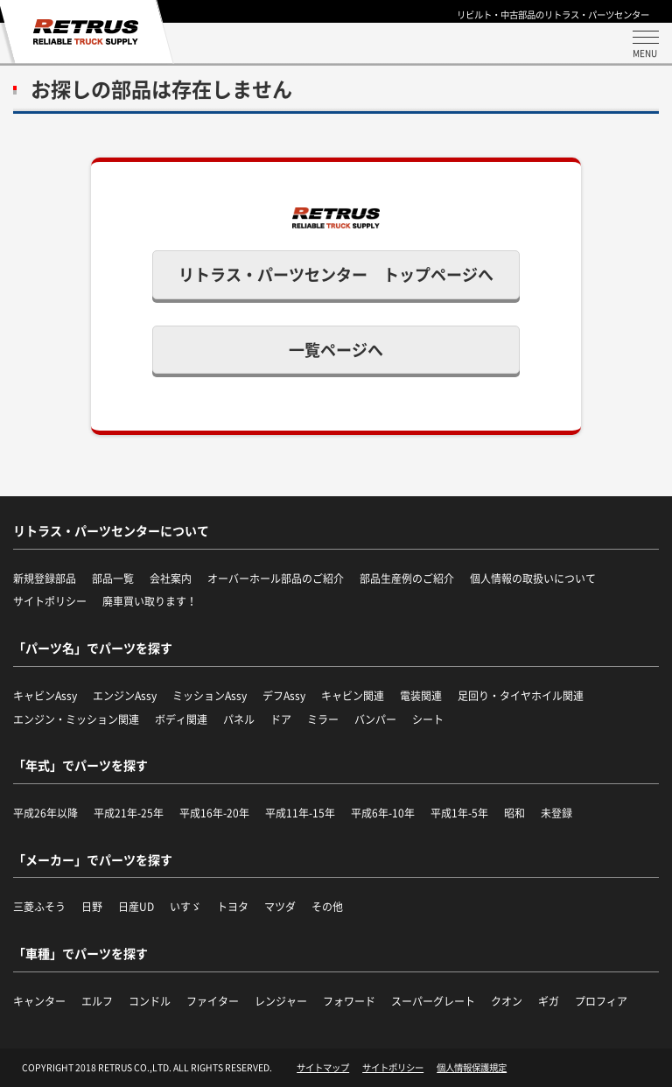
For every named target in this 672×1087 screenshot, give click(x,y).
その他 (327, 907)
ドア (280, 719)
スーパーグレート (433, 1001)
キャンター (39, 1001)
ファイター (212, 1001)
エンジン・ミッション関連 (76, 719)
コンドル (150, 1001)
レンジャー (281, 1001)
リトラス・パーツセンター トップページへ (336, 274)
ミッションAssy (209, 696)
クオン (506, 1001)
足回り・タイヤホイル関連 (521, 696)
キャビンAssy (45, 696)
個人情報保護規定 (472, 1068)
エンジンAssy (125, 696)
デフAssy (283, 696)
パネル (239, 719)
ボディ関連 (181, 719)
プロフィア (601, 1001)
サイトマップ (323, 1068)
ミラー (323, 719)
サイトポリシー (393, 1068)
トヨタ (232, 907)
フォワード (349, 1001)
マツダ (280, 907)
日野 (91, 907)
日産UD (136, 907)
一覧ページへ (336, 349)
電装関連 (421, 696)
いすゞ (185, 907)
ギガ (548, 1001)
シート (428, 719)
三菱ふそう (39, 907)
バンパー (375, 719)
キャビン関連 (352, 696)
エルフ (97, 1001)
